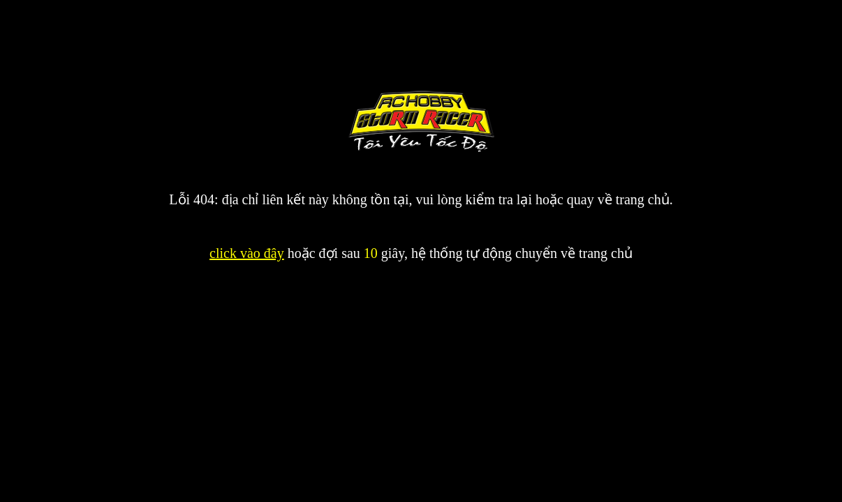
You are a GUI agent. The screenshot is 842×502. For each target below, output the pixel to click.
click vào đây (246, 253)
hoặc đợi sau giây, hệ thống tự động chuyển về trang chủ (458, 253)
